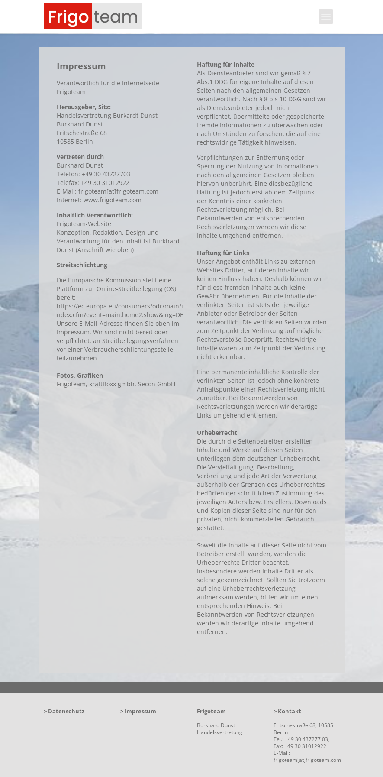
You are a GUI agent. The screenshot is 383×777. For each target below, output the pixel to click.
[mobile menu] (326, 16)
